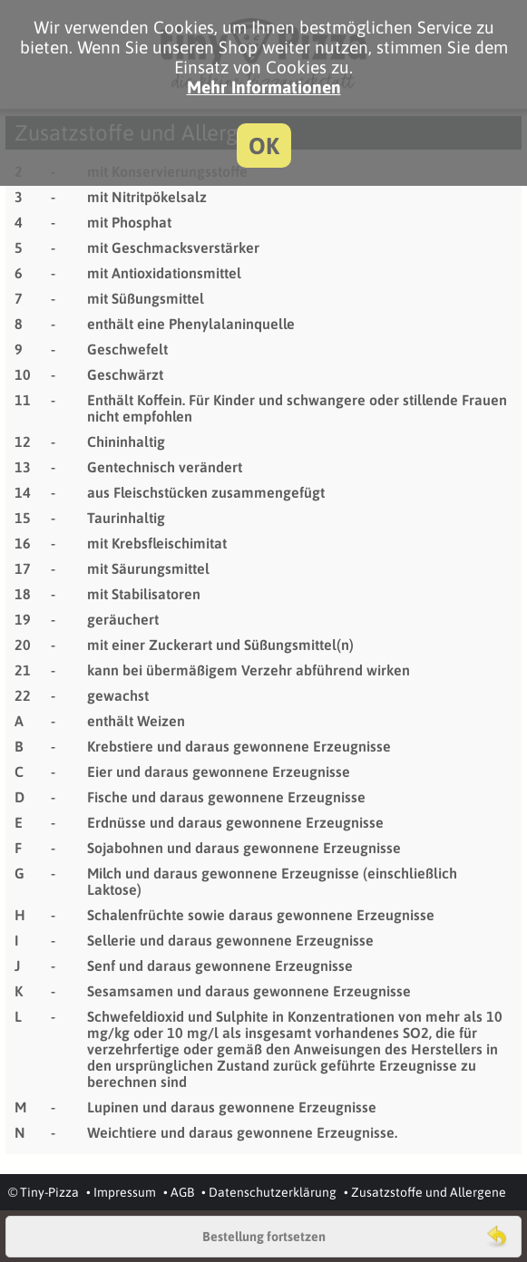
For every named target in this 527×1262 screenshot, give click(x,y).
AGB (182, 1192)
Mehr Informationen (264, 87)
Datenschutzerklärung (273, 1192)
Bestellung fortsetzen (264, 1236)
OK (264, 145)
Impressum (124, 1192)
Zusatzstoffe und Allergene (428, 1192)
